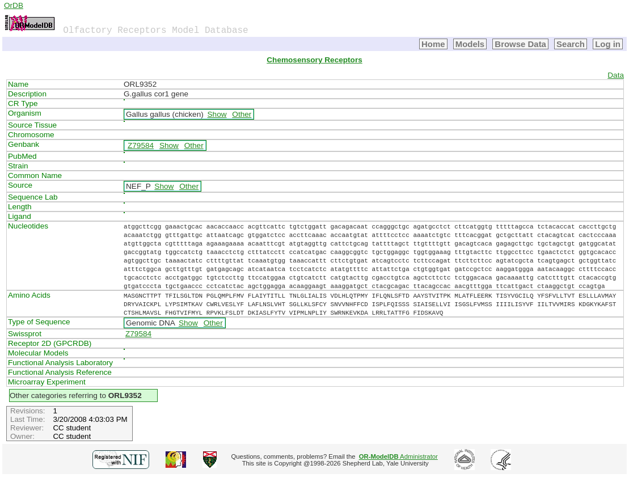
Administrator (398, 456)
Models (470, 44)
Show (217, 114)
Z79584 (141, 145)
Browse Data (520, 44)
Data (615, 75)
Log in (607, 44)
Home (433, 44)
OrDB (13, 5)
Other (241, 114)
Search (570, 44)
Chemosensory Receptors (314, 60)
